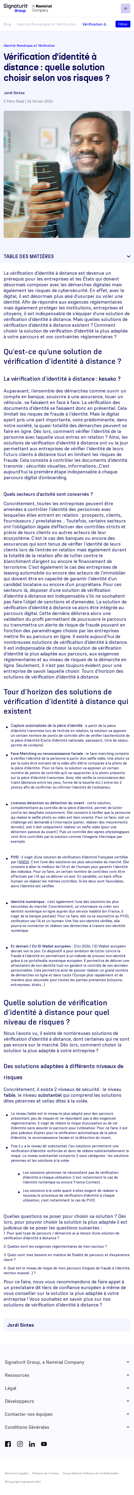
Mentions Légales (17, 1473)
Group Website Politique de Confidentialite (91, 1473)
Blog (7, 24)
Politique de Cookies (45, 1473)
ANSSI (24, 861)
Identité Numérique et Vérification (47, 24)
